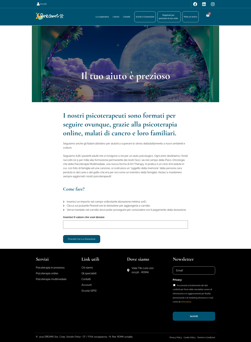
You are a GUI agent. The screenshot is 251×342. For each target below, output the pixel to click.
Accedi (43, 4)
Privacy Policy (176, 337)
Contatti (126, 17)
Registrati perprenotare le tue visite (168, 17)
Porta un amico (190, 17)
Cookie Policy (190, 337)
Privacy (178, 279)
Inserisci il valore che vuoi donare (84, 217)
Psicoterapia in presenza (50, 267)
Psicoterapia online (47, 273)
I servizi (116, 17)
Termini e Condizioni (206, 337)
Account (86, 284)
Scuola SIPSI (89, 290)
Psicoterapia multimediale (51, 279)
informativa (186, 302)
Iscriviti (194, 316)
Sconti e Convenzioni (145, 17)
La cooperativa (102, 17)
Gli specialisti (88, 273)
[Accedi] (38, 4)
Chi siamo (87, 267)
